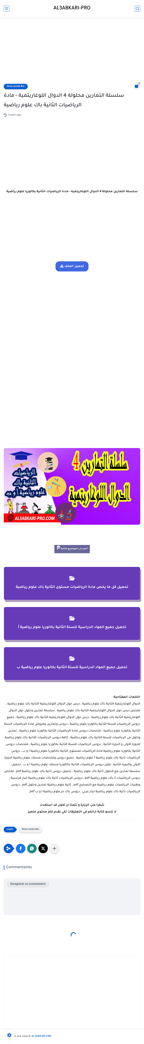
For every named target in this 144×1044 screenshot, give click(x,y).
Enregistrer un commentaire (28, 884)
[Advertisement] (72, 51)
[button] (20, 848)
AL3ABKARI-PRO (72, 8)
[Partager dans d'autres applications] (54, 848)
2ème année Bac (16, 86)
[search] (137, 9)
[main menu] (6, 9)
